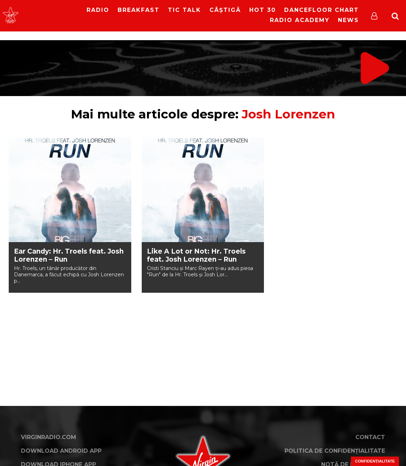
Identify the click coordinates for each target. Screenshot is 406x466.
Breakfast (139, 10)
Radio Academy (300, 20)
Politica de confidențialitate (335, 450)
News (348, 20)
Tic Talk (184, 10)
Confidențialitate (375, 461)
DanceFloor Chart (321, 10)
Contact (370, 437)
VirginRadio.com (48, 437)
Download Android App (61, 450)
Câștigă (225, 10)
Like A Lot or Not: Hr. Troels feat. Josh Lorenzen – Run (196, 255)
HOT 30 (262, 10)
